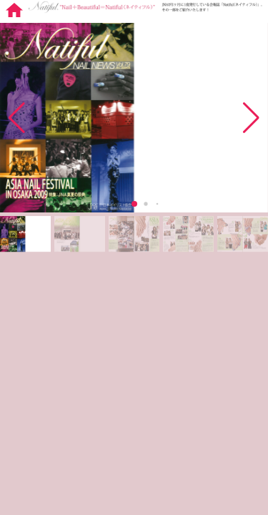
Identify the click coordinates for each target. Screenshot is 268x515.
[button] (251, 118)
